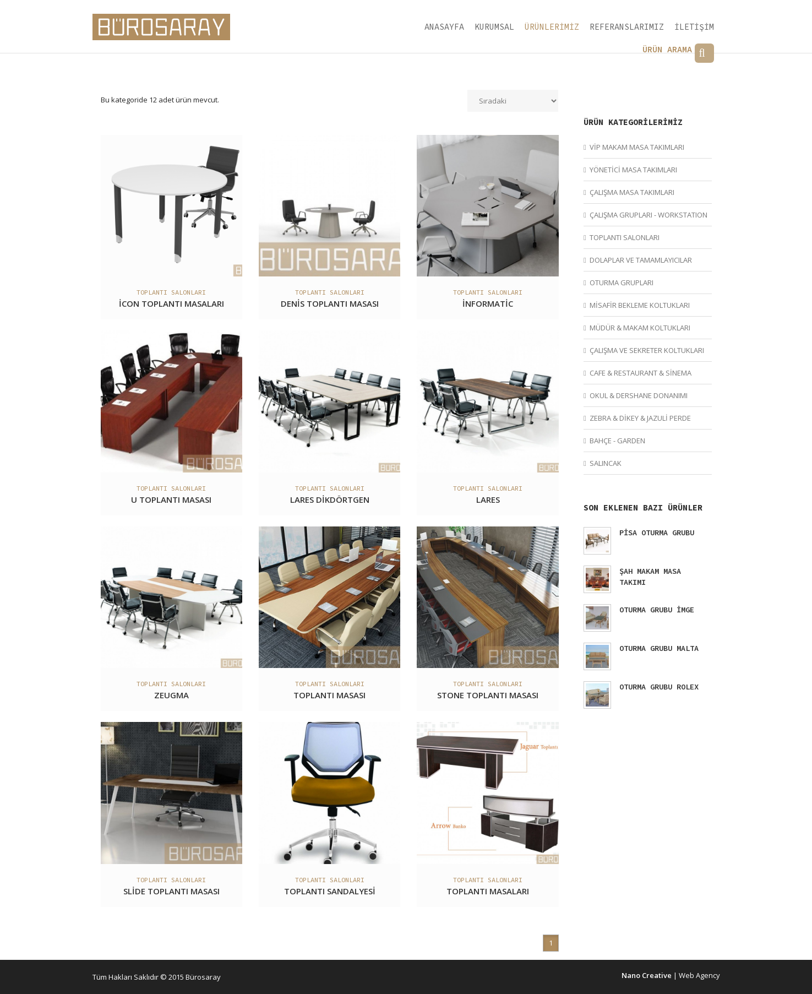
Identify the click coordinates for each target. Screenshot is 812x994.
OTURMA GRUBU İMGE (656, 610)
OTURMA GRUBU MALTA (659, 648)
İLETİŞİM (694, 26)
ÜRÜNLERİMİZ (552, 26)
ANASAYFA (444, 26)
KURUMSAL (494, 26)
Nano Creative (647, 975)
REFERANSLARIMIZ (627, 26)
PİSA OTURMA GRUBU (656, 532)
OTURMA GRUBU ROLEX (659, 687)
